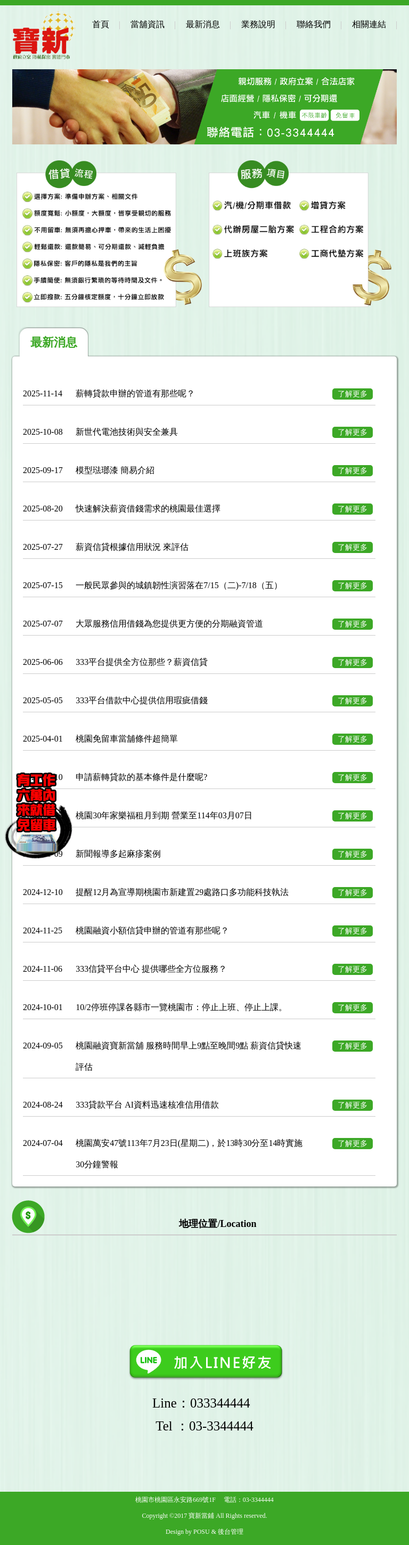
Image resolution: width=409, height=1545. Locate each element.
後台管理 (230, 1531)
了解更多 (352, 394)
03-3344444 (258, 1499)
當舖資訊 (147, 24)
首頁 (100, 24)
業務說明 (258, 24)
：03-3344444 (204, 1426)
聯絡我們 (314, 24)
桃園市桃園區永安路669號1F (175, 1499)
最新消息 (203, 24)
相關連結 (369, 24)
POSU (201, 1531)
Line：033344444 (204, 1403)
